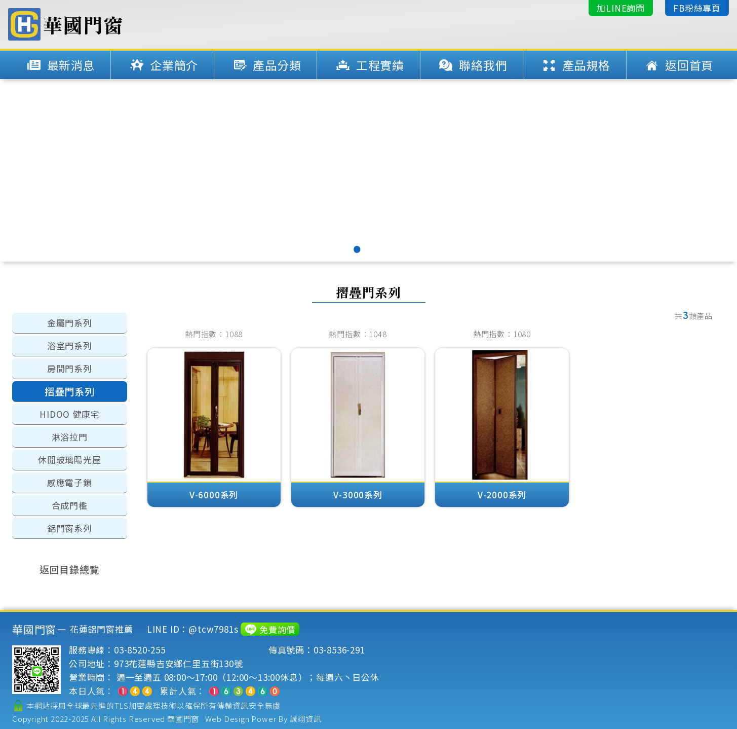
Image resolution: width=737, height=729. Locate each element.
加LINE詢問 (621, 8)
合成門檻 (70, 505)
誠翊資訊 (306, 718)
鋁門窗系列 (69, 528)
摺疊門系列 (70, 391)
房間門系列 (69, 368)
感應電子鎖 (69, 482)
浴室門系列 (69, 345)
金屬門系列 (69, 322)
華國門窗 (183, 718)
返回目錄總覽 (70, 569)
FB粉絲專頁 (697, 8)
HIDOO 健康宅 (69, 414)
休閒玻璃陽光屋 (69, 459)
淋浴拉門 (70, 436)
